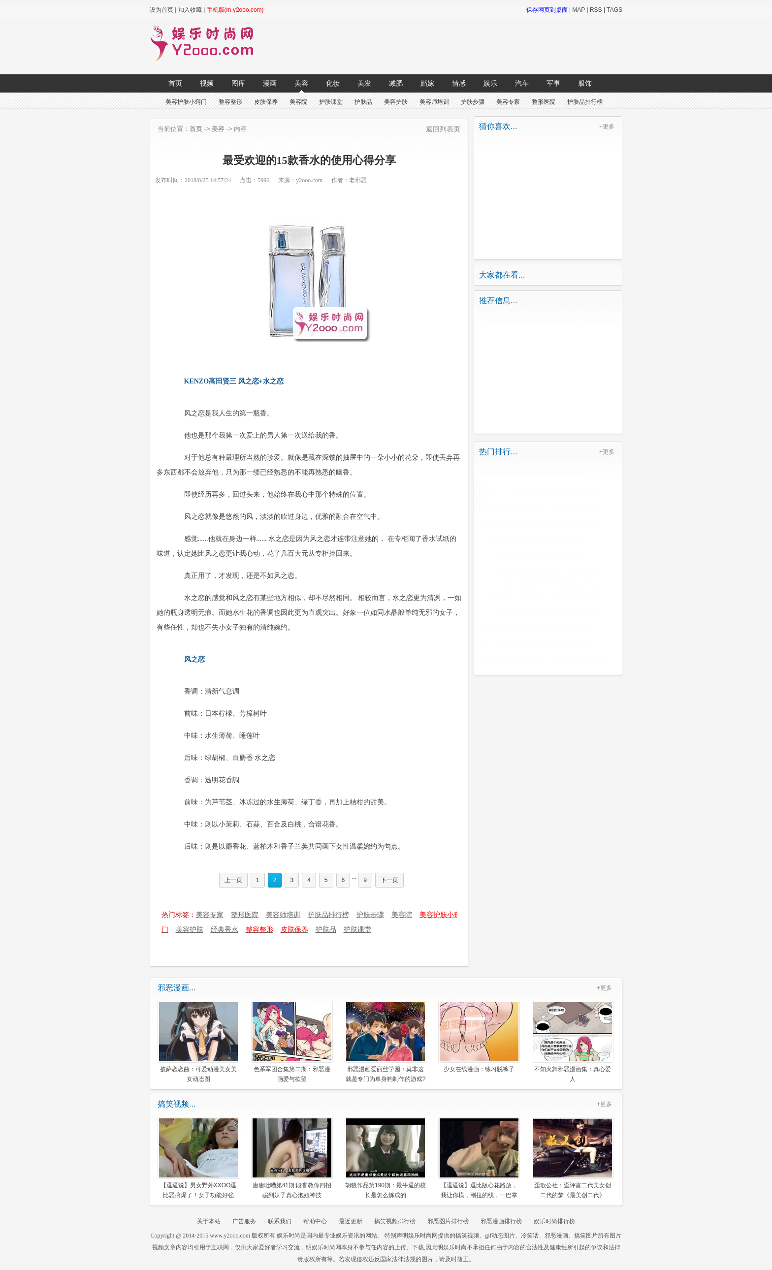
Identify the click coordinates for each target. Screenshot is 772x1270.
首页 (175, 83)
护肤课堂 (331, 101)
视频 (207, 83)
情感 (459, 83)
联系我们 (279, 1221)
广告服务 (244, 1221)
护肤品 (363, 101)
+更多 (606, 126)
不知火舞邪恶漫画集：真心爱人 (572, 1041)
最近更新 (350, 1221)
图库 (238, 83)
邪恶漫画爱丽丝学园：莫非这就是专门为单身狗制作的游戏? (385, 1041)
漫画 (270, 83)
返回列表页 (443, 129)
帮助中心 (315, 1221)
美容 (301, 83)
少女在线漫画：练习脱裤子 (479, 1037)
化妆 (333, 83)
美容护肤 (396, 101)
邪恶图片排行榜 (448, 1221)
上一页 (233, 880)
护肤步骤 (472, 101)
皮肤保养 (266, 101)
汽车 (522, 83)
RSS (596, 9)
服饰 (585, 83)
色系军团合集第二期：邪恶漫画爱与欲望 (292, 1041)
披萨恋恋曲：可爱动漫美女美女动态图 (198, 1041)
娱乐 (490, 83)
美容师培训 (434, 101)
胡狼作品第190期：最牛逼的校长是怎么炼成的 (385, 1157)
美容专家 (508, 101)
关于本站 (209, 1221)
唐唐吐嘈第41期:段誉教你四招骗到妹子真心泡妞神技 (292, 1157)
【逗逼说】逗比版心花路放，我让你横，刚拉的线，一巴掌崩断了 (479, 1157)
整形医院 (543, 101)
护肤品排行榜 (585, 101)
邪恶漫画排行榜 (501, 1221)
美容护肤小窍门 (186, 101)
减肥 (396, 83)
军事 (553, 83)
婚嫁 (427, 83)
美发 (364, 83)
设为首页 (161, 9)
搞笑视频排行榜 (395, 1221)
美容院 (298, 101)
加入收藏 (190, 9)
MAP (578, 9)
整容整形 (230, 101)
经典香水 (224, 929)
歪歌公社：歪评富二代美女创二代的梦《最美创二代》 (572, 1157)
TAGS (614, 9)
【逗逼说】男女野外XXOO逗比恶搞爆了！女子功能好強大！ (198, 1157)
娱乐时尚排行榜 (554, 1221)
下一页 (389, 880)
